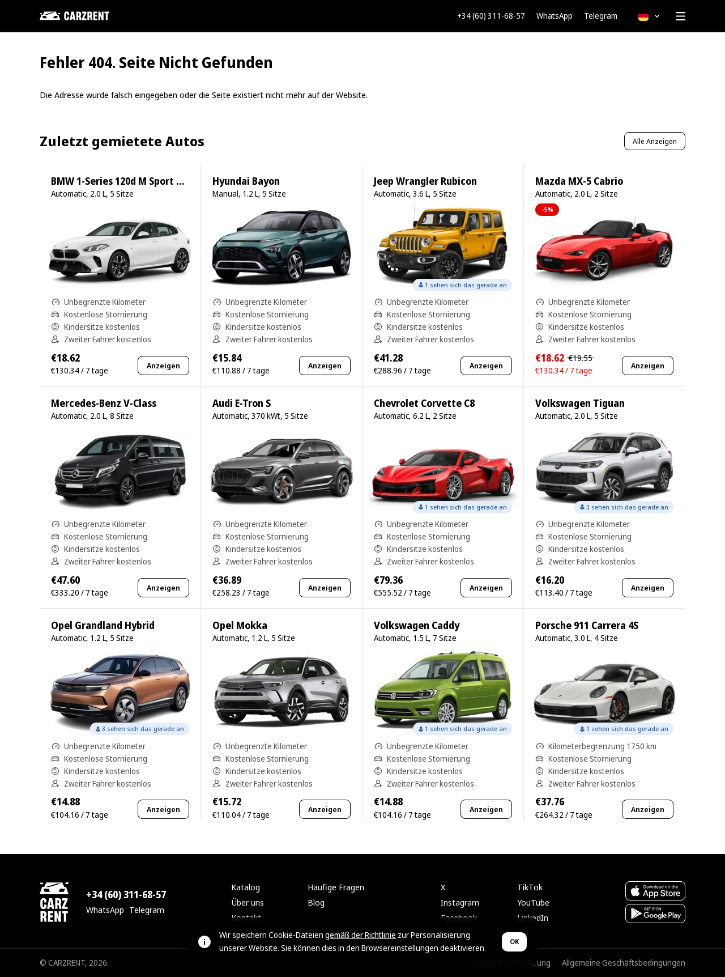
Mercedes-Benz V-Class (103, 403)
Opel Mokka (239, 625)
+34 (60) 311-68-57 (491, 16)
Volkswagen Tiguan (580, 403)
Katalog (245, 887)
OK (514, 941)
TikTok (530, 887)
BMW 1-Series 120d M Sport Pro (121, 181)
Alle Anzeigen (655, 141)
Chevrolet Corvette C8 (424, 403)
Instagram (460, 902)
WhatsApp (554, 16)
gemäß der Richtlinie (360, 934)
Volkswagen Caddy (416, 625)
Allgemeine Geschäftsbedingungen (623, 962)
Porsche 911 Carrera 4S (586, 625)
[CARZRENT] (96, 16)
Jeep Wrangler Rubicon (425, 181)
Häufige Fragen (336, 887)
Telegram (600, 16)
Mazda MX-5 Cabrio (579, 181)
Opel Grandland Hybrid (103, 625)
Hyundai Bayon (246, 181)
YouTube (533, 902)
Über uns (247, 902)
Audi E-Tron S (241, 403)
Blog (316, 902)
